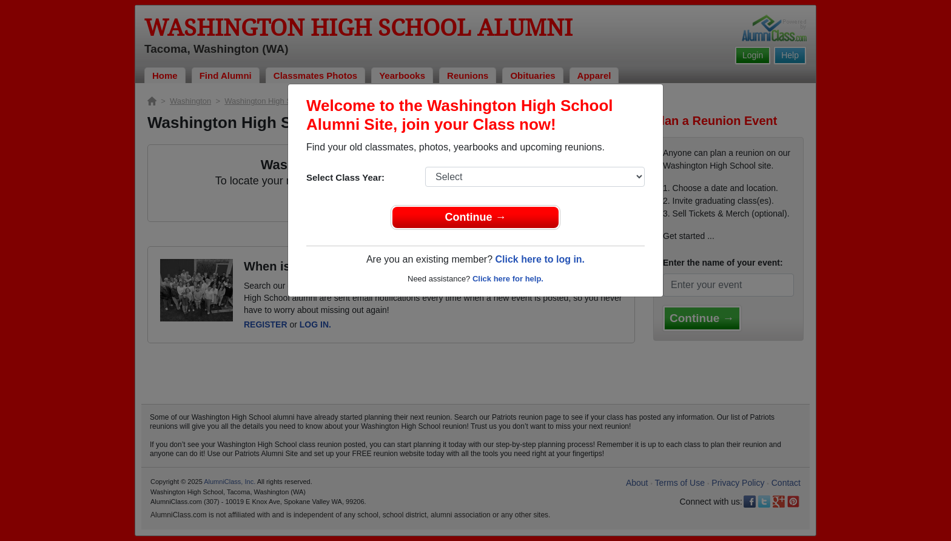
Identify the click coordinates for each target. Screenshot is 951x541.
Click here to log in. (540, 259)
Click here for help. (507, 278)
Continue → (475, 217)
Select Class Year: (345, 177)
